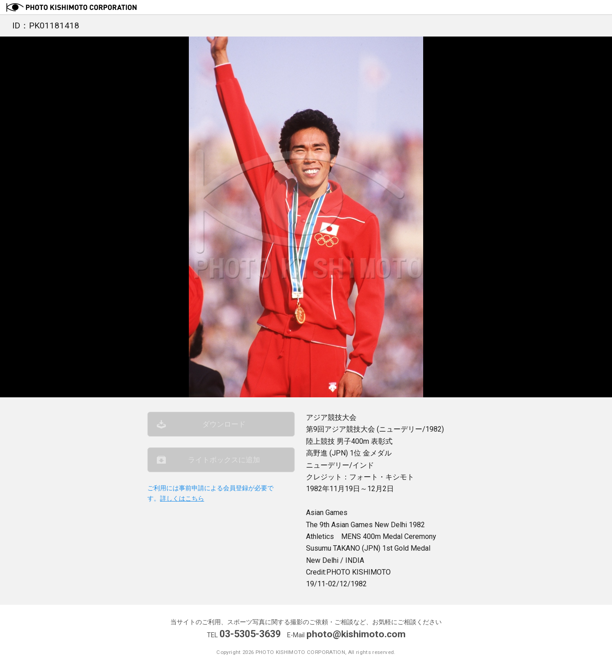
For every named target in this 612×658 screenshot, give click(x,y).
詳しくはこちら (182, 502)
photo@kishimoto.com (356, 634)
